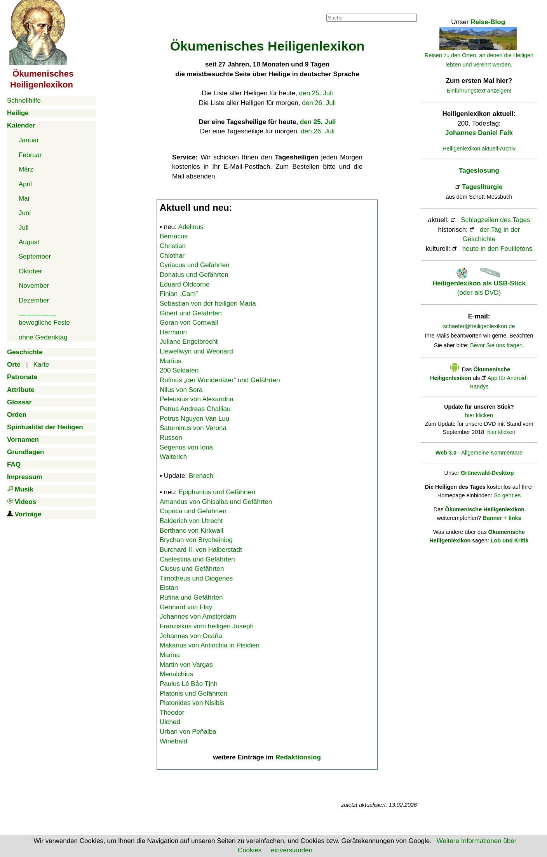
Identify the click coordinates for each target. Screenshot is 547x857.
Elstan (169, 587)
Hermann (173, 332)
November (34, 285)
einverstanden (291, 850)
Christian (173, 246)
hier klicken (479, 415)
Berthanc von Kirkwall (191, 530)
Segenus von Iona (186, 447)
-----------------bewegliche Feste (44, 318)
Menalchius (176, 674)
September (35, 256)
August (29, 242)
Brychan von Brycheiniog (196, 540)
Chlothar (172, 255)
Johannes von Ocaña (191, 636)
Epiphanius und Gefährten (217, 492)
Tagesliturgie (482, 187)
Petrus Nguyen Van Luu (194, 418)
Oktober (30, 271)
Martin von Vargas (186, 664)
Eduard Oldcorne (185, 284)
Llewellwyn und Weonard (196, 351)
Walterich (173, 456)
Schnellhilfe (24, 100)
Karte (41, 364)
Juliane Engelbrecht (189, 341)
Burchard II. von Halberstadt (201, 549)
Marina (170, 655)
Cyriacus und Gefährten (195, 265)
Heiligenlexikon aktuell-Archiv (479, 148)
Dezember (34, 300)
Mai (24, 198)
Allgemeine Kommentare (492, 452)
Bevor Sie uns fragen (496, 345)
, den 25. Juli (316, 122)
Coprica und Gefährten (193, 511)
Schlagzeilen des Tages (495, 220)
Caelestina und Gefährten (197, 559)
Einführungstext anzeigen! (479, 90)
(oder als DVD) (479, 283)
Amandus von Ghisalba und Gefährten (216, 501)
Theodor (172, 712)
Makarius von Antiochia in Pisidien (210, 645)
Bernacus (174, 236)
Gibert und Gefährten (191, 313)
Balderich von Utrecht (191, 521)
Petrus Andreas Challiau (195, 409)
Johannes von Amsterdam (198, 616)
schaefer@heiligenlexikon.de (479, 326)
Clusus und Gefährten (192, 568)
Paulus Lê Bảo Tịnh (189, 683)
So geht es (507, 495)
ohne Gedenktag (43, 337)
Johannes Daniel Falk (479, 132)
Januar (29, 140)
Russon (171, 437)
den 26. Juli (319, 103)
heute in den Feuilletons (497, 248)
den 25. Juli (316, 93)
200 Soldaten (179, 370)
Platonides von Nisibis (192, 703)
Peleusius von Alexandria (196, 399)
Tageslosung (479, 170)
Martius (170, 361)
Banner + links (502, 518)
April (25, 184)
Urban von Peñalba (188, 731)
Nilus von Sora (181, 390)
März (26, 169)
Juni (25, 213)
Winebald (173, 741)
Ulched (170, 722)
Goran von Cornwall (189, 322)
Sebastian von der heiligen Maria (208, 303)
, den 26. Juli (315, 131)
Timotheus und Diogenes (196, 578)
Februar (30, 155)
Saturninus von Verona (193, 428)
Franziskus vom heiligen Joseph (207, 626)
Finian (179, 293)
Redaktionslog (298, 757)
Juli (24, 227)
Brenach (201, 475)
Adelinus (191, 227)
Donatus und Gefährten (194, 274)
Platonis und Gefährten (193, 693)
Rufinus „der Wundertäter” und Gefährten (220, 380)
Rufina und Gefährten (191, 597)
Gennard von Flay (186, 607)
